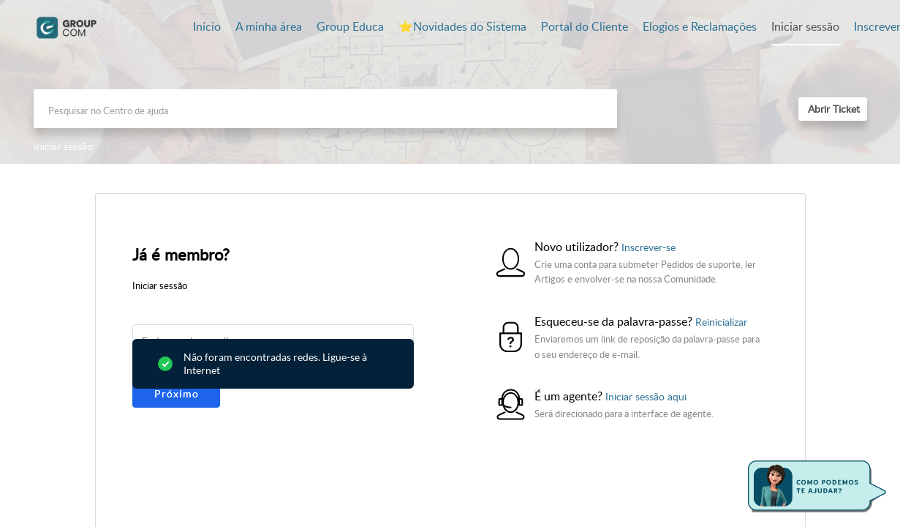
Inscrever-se (648, 247)
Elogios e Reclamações (700, 26)
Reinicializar (721, 322)
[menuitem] (805, 27)
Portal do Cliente (584, 26)
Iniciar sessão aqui (646, 396)
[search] (325, 108)
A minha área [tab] (268, 26)
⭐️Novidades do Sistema (462, 26)
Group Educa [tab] (350, 26)
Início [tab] (207, 26)
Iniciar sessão (805, 26)
